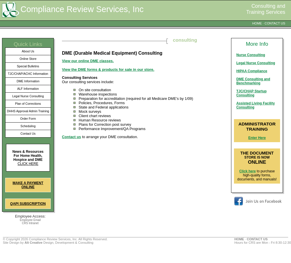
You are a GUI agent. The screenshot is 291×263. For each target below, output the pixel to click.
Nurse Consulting (250, 55)
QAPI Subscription (28, 204)
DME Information (28, 81)
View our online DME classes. (88, 61)
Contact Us (27, 133)
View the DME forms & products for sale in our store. (108, 69)
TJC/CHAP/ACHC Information (28, 73)
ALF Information (28, 88)
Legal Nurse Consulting (28, 96)
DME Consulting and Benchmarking (253, 81)
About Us (28, 51)
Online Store (28, 58)
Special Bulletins (28, 66)
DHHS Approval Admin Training (28, 111)
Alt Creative (33, 242)
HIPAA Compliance (251, 71)
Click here (28, 164)
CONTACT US (274, 23)
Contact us (71, 137)
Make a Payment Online (28, 185)
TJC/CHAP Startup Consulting (251, 93)
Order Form (28, 118)
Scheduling (27, 126)
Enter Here (257, 138)
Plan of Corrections (28, 103)
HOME (257, 23)
